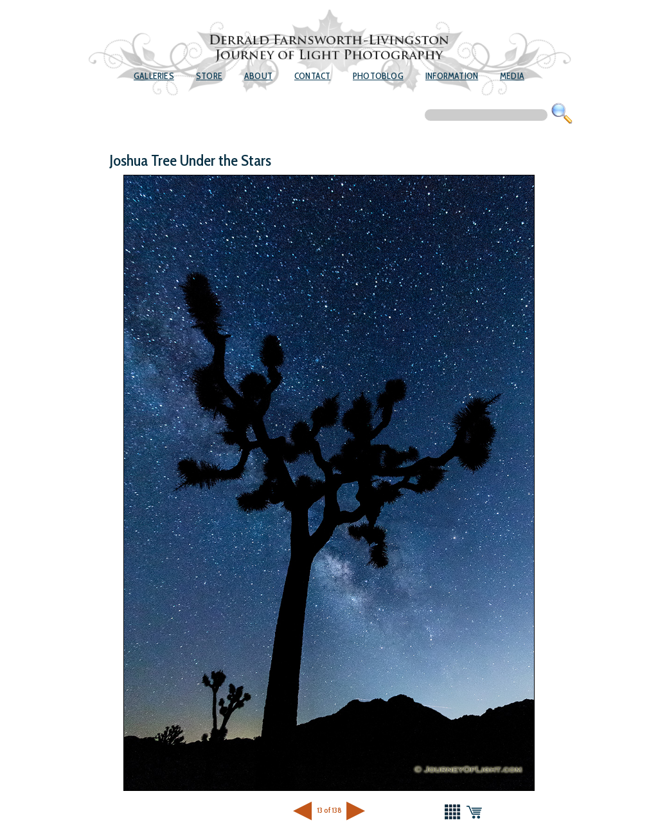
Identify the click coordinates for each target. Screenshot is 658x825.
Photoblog (378, 76)
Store (209, 76)
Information (451, 76)
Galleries (154, 76)
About (258, 76)
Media (512, 76)
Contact (312, 76)
